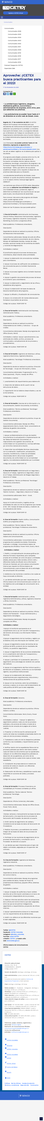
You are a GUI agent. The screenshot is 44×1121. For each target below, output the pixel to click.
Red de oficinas (16, 1104)
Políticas (7, 1104)
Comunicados (9, 28)
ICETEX (8, 1078)
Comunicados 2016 (14, 62)
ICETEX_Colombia (11, 1069)
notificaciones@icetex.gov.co (20, 1053)
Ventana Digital (16, 1045)
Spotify (8, 1093)
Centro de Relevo (11, 1088)
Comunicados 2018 (14, 56)
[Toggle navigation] (2, 17)
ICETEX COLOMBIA (11, 1060)
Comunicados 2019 (14, 53)
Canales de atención (28, 1104)
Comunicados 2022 (14, 43)
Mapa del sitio (24, 1106)
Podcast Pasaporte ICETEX (13, 65)
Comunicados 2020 (14, 50)
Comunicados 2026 (14, 31)
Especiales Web (9, 68)
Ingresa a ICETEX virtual (15, 13)
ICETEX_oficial (10, 1084)
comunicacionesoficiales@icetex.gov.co (17, 1049)
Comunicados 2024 (14, 37)
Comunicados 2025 (14, 34)
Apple (7, 1099)
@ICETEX (8, 1066)
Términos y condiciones (12, 1106)
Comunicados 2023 (14, 40)
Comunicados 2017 (14, 59)
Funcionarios (34, 1106)
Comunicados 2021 (14, 47)
